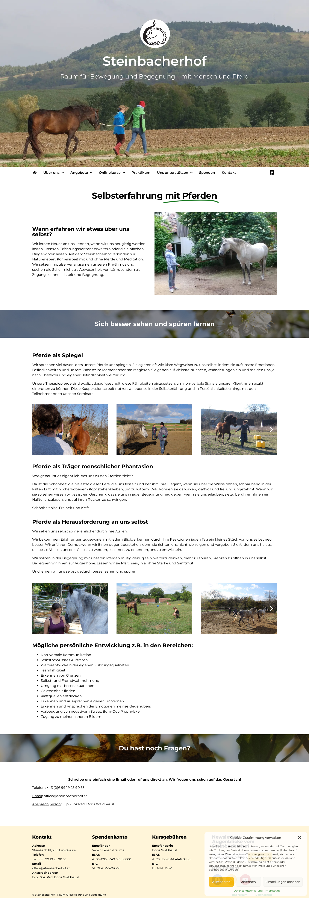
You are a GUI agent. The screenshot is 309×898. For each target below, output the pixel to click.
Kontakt (229, 173)
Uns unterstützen (174, 173)
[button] (300, 837)
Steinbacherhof (155, 61)
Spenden (207, 173)
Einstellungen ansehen (282, 882)
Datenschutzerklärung (248, 890)
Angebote (81, 173)
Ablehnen (248, 882)
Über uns (53, 173)
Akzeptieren (221, 882)
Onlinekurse (112, 173)
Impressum (272, 890)
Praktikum (141, 173)
